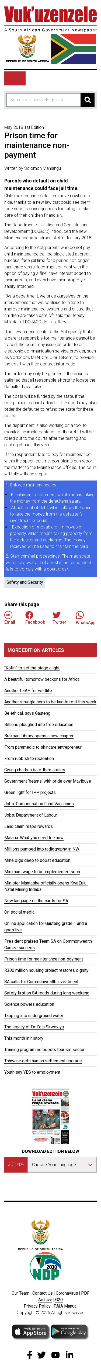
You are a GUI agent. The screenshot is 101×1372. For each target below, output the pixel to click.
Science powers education (29, 1004)
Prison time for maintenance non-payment (43, 959)
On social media (19, 912)
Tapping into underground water (33, 1015)
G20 (59, 1299)
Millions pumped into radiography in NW (41, 849)
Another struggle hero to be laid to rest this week (50, 701)
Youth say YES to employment (32, 1072)
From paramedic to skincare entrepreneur (43, 747)
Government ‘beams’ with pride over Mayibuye (47, 781)
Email (9, 618)
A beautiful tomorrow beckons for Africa (41, 679)
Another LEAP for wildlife (28, 690)
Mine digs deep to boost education (37, 860)
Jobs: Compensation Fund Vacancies (39, 803)
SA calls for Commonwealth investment (41, 981)
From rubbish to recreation (29, 758)
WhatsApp (86, 617)
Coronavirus (67, 1293)
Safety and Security (24, 582)
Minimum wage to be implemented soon (42, 871)
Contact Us (42, 1293)
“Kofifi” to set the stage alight (32, 668)
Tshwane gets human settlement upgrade (43, 1060)
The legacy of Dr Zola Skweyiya (34, 1026)
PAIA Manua (65, 1306)
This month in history (23, 1038)
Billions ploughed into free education (38, 724)
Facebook (35, 618)
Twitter (59, 618)
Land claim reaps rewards (28, 826)
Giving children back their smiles (34, 769)
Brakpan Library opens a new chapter (39, 735)
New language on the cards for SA (36, 900)
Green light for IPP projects (30, 792)
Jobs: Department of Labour (30, 815)
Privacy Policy (37, 1306)
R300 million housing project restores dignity (46, 970)
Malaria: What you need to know (34, 837)
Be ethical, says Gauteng (27, 713)
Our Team (20, 1293)
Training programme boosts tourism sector (44, 1049)
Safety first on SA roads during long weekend (46, 993)
